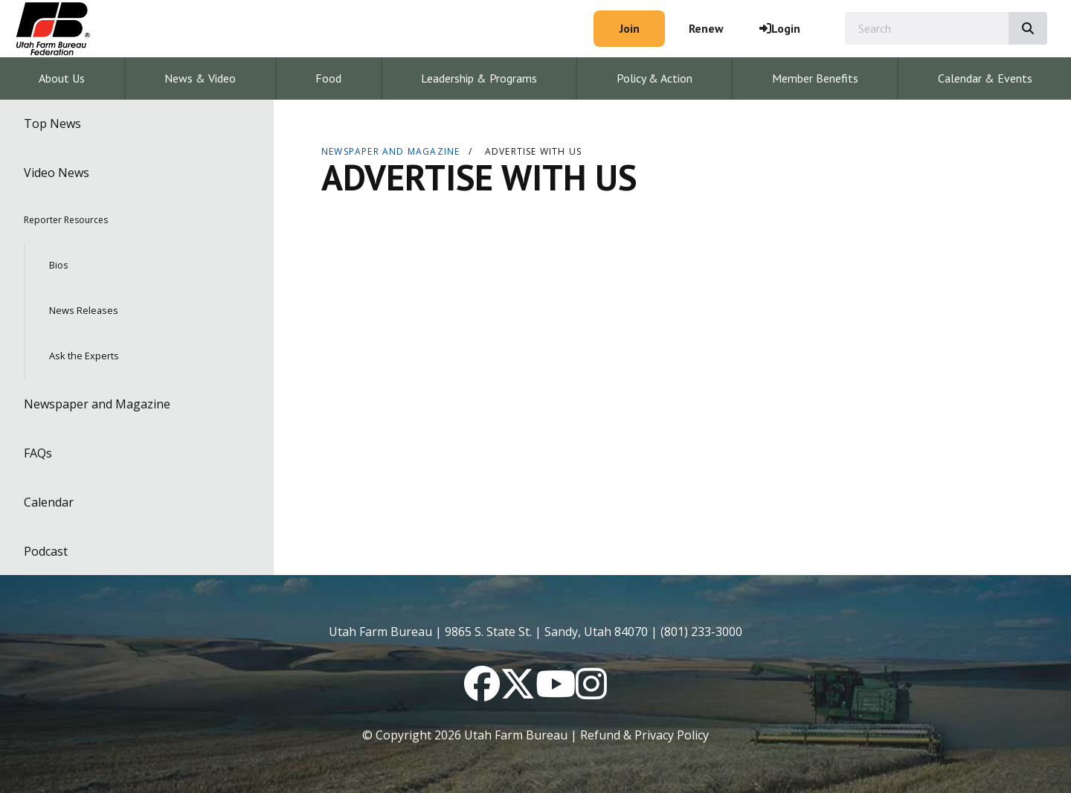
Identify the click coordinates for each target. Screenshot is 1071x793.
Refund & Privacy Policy (644, 735)
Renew (706, 28)
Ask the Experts (84, 355)
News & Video (200, 78)
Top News (52, 123)
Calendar (49, 502)
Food (328, 78)
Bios (58, 265)
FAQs (38, 453)
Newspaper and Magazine (97, 404)
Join (630, 28)
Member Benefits (815, 78)
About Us (62, 78)
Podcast (46, 551)
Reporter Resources (66, 220)
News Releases (83, 310)
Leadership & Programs (479, 78)
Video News (56, 172)
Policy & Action (654, 78)
